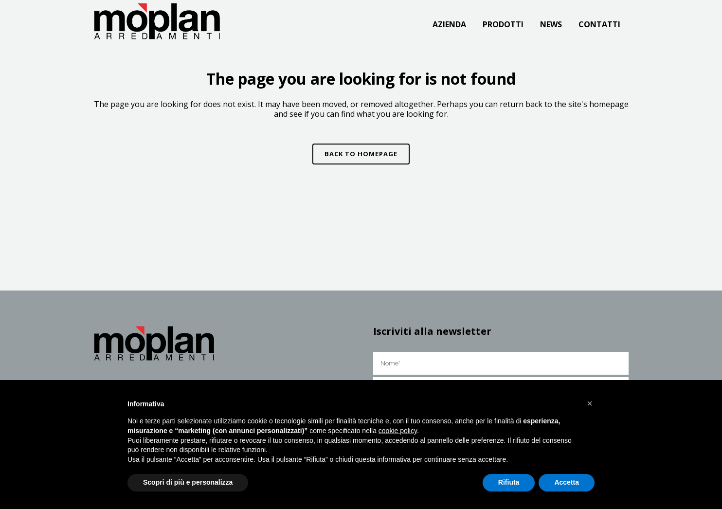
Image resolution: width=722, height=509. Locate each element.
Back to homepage (361, 153)
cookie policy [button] (398, 431)
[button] (589, 403)
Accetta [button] (566, 482)
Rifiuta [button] (509, 482)
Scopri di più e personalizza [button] (188, 482)
